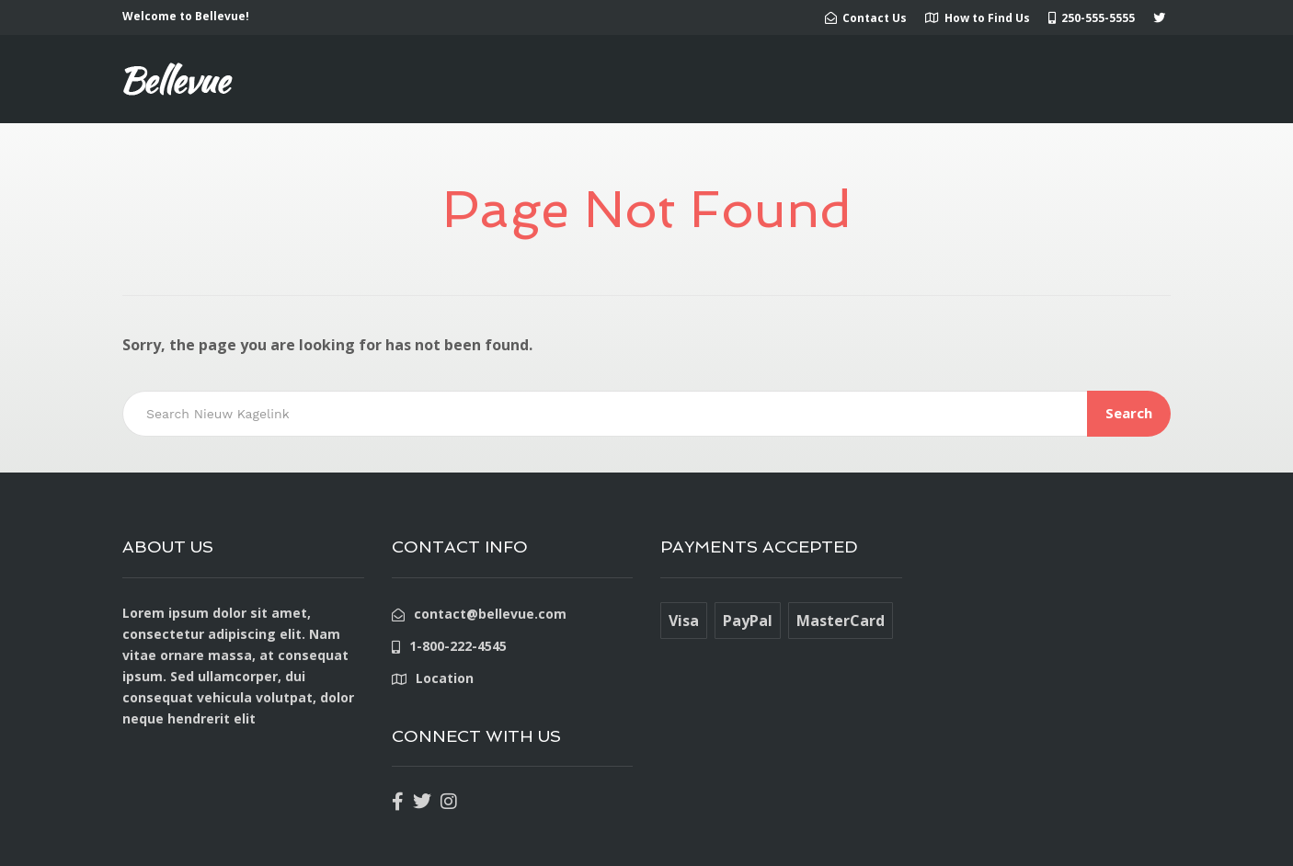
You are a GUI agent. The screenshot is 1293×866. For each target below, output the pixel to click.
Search (1128, 413)
